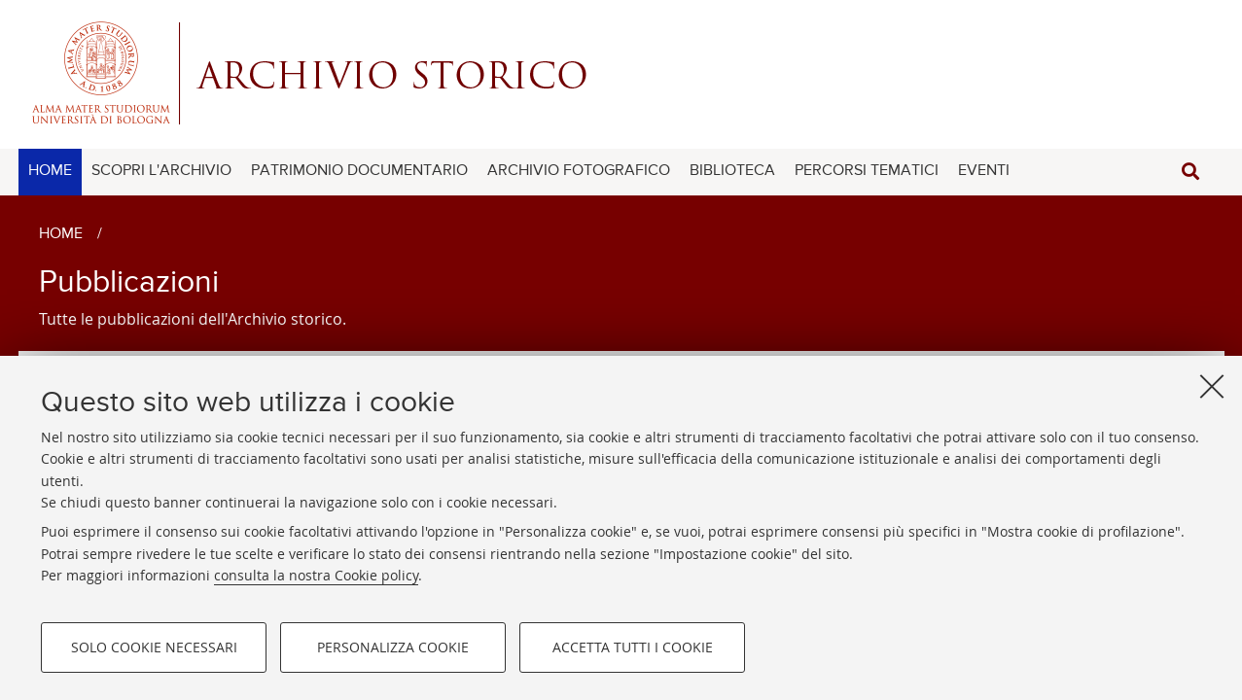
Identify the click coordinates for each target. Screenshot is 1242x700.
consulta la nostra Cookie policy (316, 575)
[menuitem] (50, 172)
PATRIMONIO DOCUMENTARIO (359, 171)
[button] (1190, 171)
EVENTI (984, 171)
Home (61, 234)
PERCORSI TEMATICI (867, 171)
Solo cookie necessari (154, 647)
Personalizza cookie (393, 647)
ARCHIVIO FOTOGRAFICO (578, 171)
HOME (50, 171)
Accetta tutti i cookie (632, 647)
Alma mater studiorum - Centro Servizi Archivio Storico (621, 73)
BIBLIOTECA (732, 171)
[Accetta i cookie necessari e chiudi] (1211, 386)
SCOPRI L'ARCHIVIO (161, 171)
